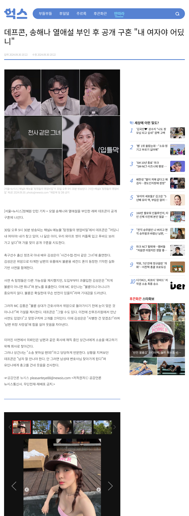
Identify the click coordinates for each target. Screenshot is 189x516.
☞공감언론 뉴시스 (16, 377)
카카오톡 (174, 53)
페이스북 (159, 53)
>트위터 (166, 53)
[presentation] (9, 427)
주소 (182, 53)
